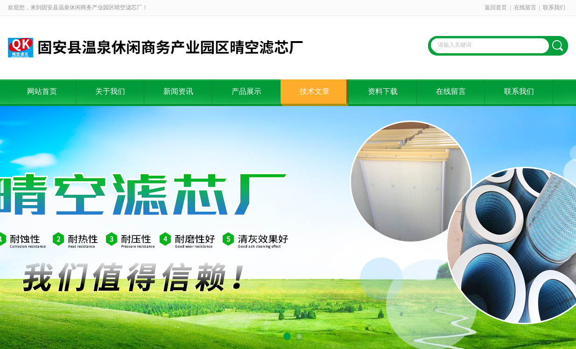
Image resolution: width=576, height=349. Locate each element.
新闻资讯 (178, 91)
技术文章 (315, 91)
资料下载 (383, 91)
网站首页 (42, 91)
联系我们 (554, 7)
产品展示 (246, 91)
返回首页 (496, 7)
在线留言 (525, 7)
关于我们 (110, 91)
